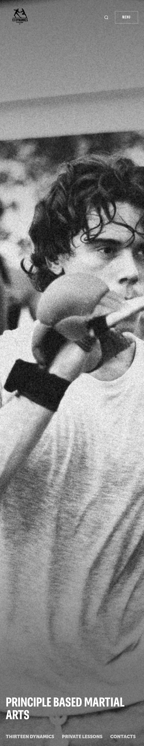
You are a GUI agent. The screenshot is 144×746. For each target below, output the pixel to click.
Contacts (123, 736)
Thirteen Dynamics (30, 736)
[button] (107, 17)
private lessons (82, 736)
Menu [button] (126, 17)
